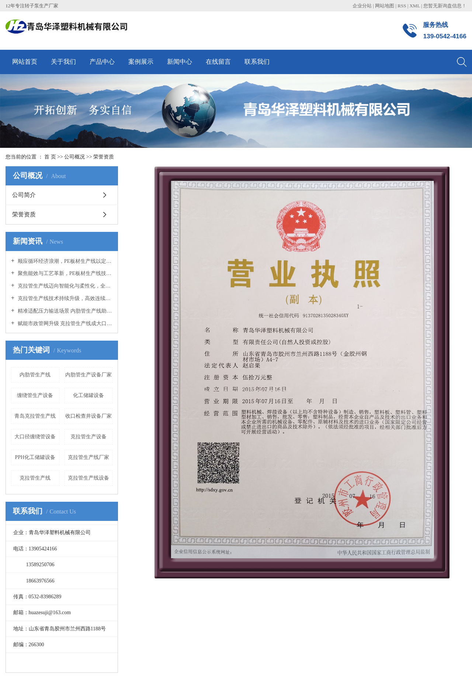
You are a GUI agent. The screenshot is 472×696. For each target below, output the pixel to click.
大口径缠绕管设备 (35, 436)
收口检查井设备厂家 (88, 416)
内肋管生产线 (35, 374)
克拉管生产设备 (88, 436)
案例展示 (140, 61)
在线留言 (218, 61)
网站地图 (385, 5)
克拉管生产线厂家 (88, 457)
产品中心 (102, 61)
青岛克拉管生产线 (35, 416)
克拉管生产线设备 (88, 478)
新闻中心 (179, 61)
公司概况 (75, 157)
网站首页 (24, 61)
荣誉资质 (24, 214)
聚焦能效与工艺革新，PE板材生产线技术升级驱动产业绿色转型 (64, 273)
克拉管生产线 (35, 478)
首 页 (50, 157)
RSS (402, 5)
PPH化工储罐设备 (35, 457)
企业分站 (362, 5)
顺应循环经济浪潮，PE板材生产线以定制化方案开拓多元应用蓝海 (64, 261)
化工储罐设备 (88, 395)
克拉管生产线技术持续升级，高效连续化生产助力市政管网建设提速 (64, 298)
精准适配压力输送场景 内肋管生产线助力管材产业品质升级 (64, 311)
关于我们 (63, 61)
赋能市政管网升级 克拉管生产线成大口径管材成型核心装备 (64, 323)
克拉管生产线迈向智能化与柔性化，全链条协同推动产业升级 (64, 286)
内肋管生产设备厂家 (88, 374)
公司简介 (24, 195)
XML (414, 5)
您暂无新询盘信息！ (444, 5)
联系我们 (257, 61)
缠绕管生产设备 (35, 395)
